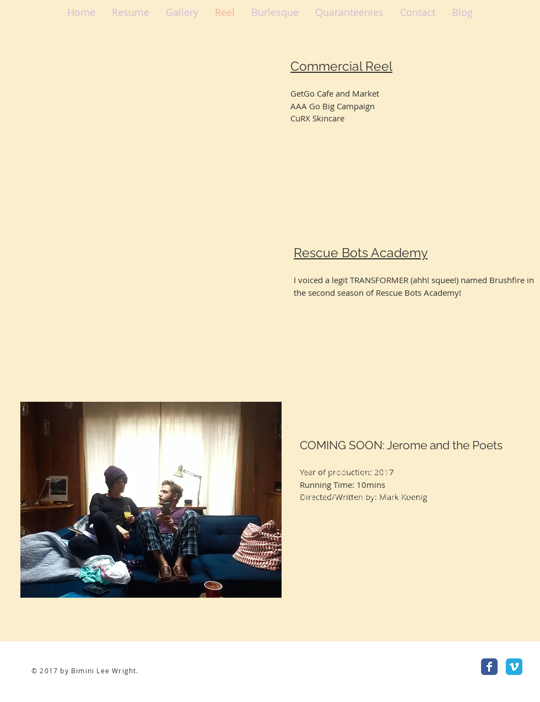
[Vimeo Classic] (514, 666)
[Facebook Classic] (489, 666)
